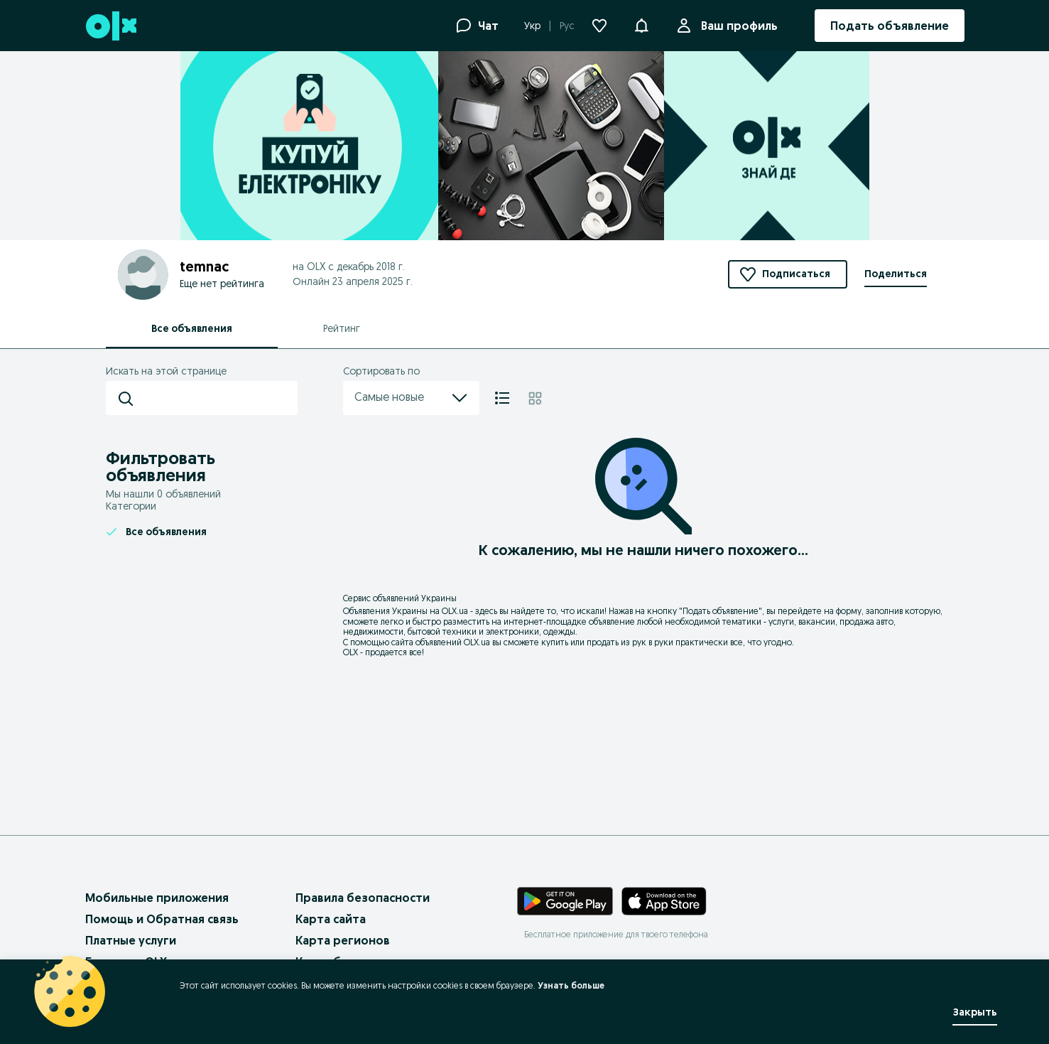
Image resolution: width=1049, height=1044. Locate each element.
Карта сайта (330, 919)
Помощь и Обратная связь (162, 919)
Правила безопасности (362, 897)
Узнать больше (571, 985)
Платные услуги (130, 940)
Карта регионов (342, 940)
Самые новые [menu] (411, 398)
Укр (532, 25)
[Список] (502, 398)
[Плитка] (535, 398)
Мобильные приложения (157, 897)
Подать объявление (721, 611)
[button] (641, 24)
